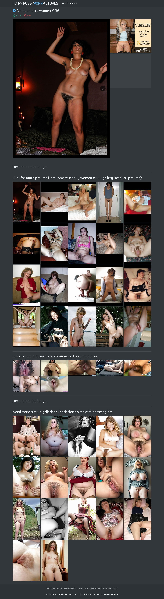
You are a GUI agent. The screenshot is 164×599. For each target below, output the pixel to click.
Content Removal (67, 594)
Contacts (51, 594)
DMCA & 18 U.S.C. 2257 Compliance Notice (98, 594)
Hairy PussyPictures (35, 3)
